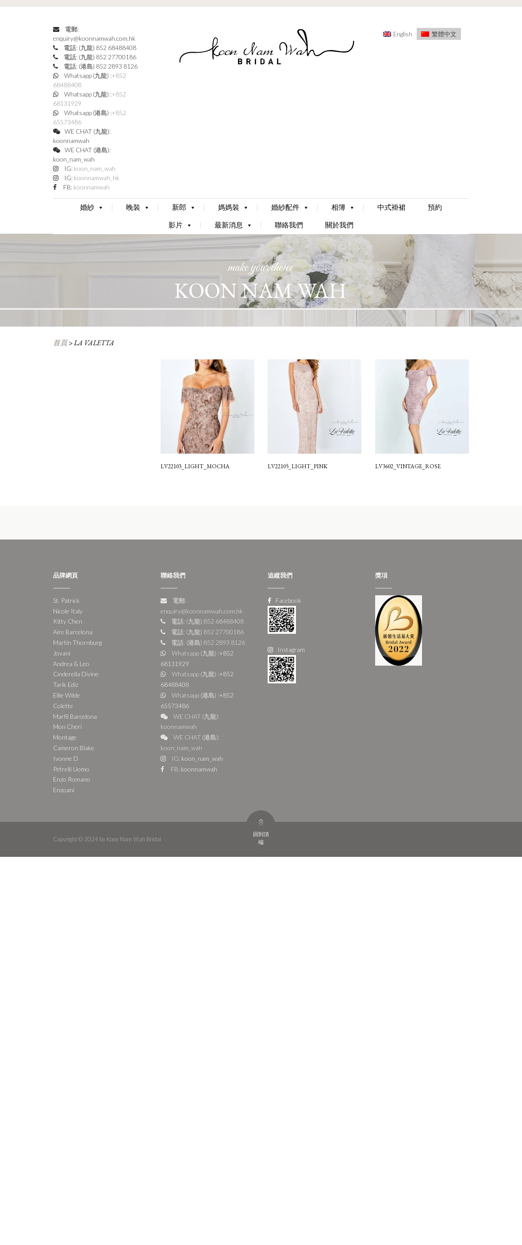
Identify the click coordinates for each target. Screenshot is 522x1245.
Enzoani (63, 790)
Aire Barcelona (72, 632)
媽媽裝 (233, 207)
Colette (63, 705)
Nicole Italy (68, 611)
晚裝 (138, 207)
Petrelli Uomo (71, 769)
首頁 (60, 342)
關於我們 (339, 225)
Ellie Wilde (66, 695)
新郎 (184, 207)
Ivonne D (65, 758)
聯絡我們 (289, 225)
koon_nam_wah (94, 168)
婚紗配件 (290, 207)
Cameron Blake (73, 748)
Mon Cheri (67, 726)
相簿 (343, 207)
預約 (435, 207)
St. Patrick (66, 600)
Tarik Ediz (65, 684)
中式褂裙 (391, 207)
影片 (180, 225)
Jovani (61, 653)
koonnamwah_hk (96, 177)
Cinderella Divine (76, 674)
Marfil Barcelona (75, 716)
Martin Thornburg (77, 642)
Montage (65, 737)
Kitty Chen (67, 621)
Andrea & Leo (71, 663)
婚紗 (92, 207)
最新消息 (234, 225)
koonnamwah (91, 187)
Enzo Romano (71, 779)
